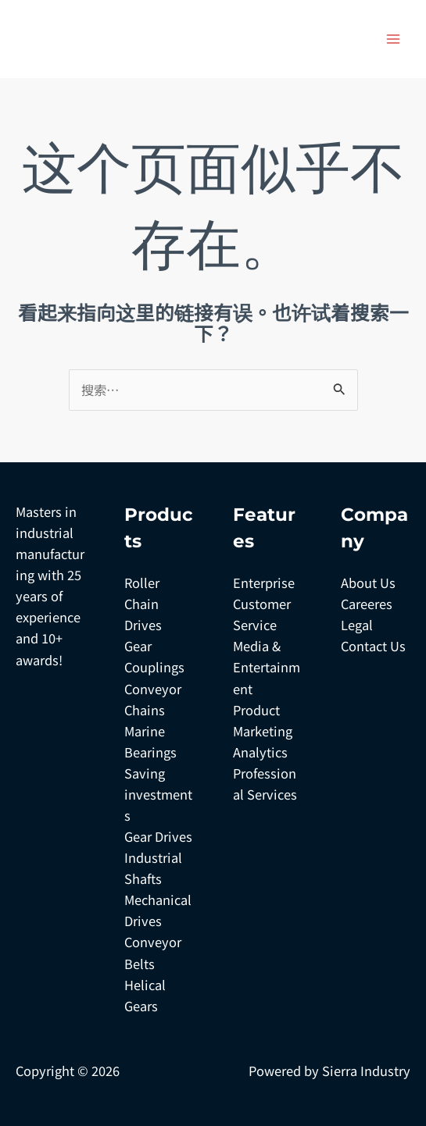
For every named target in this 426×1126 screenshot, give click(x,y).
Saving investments (158, 794)
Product (256, 709)
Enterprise (264, 582)
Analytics (260, 752)
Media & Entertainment (266, 666)
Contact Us (373, 645)
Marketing (262, 731)
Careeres (366, 603)
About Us (368, 582)
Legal (357, 624)
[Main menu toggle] (392, 39)
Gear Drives (158, 836)
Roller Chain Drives (143, 603)
